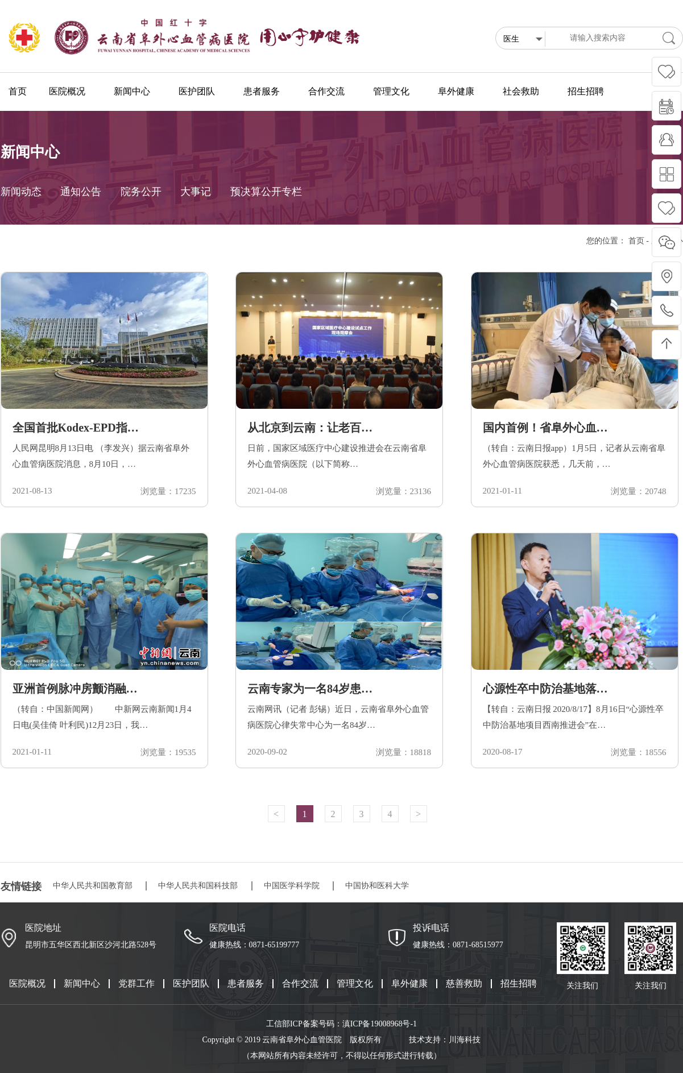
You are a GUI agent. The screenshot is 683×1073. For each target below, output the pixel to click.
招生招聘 (518, 983)
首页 (18, 91)
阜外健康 (409, 983)
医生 (523, 39)
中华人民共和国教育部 (93, 885)
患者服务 (245, 983)
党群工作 (136, 983)
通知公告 (80, 191)
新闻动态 (21, 191)
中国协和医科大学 (377, 885)
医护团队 (191, 983)
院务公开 (141, 191)
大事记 (195, 191)
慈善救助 (464, 983)
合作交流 (300, 983)
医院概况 (27, 983)
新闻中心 (82, 983)
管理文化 (355, 983)
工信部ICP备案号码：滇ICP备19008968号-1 (341, 1024)
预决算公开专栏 (266, 191)
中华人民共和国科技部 (198, 885)
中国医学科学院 (292, 885)
